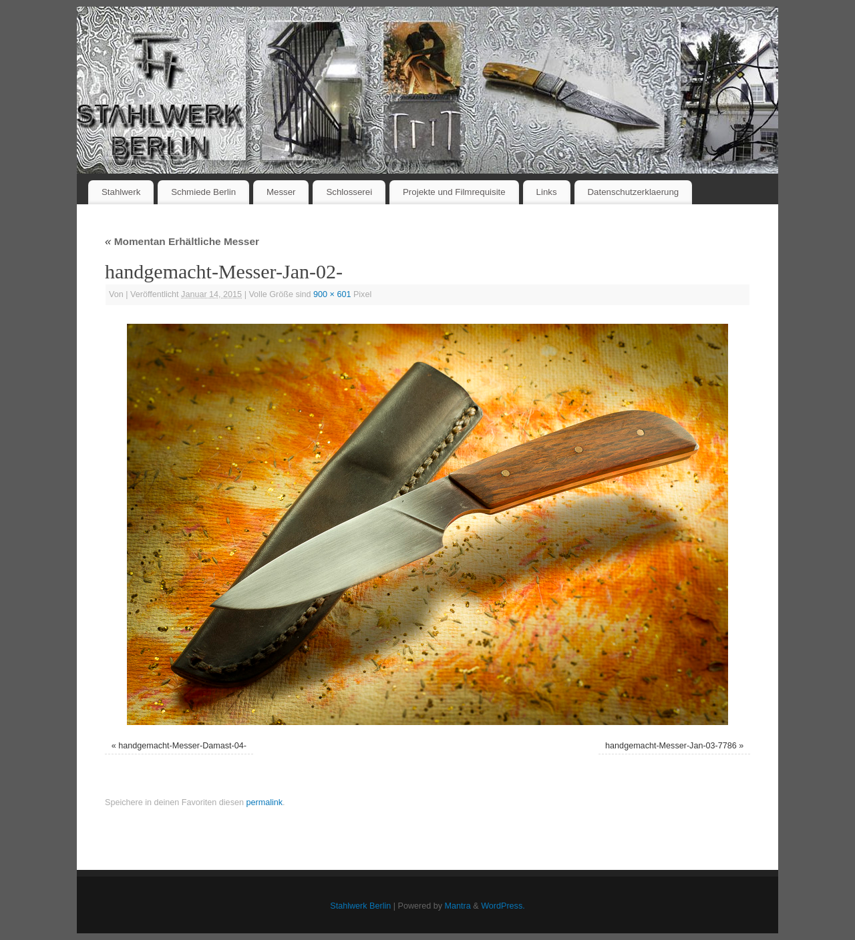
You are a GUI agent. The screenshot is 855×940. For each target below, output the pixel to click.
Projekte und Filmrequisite (454, 192)
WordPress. (503, 906)
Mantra (458, 906)
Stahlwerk (121, 192)
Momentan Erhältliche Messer (182, 241)
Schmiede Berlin (203, 192)
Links (546, 192)
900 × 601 (332, 294)
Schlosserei (349, 192)
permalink (264, 802)
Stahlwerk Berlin (360, 906)
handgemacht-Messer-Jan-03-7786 (671, 745)
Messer (281, 192)
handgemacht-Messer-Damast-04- (182, 745)
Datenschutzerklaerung (633, 192)
